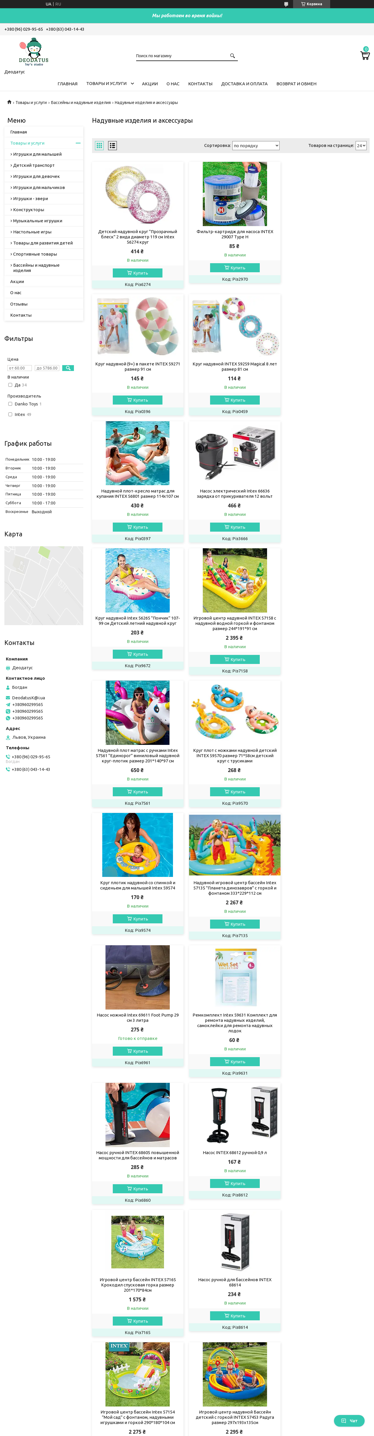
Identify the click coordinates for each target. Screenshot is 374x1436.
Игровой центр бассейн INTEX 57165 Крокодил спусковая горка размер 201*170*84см (231, 903)
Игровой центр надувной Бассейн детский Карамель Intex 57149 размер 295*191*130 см (325, 1036)
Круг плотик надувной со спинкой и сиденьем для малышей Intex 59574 (230, 631)
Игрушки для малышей (37, 154)
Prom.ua (213, 1425)
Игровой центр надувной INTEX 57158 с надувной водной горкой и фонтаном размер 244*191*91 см (230, 496)
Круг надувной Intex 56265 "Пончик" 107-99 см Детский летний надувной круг (136, 496)
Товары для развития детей (43, 242)
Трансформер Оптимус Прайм (133, 1364)
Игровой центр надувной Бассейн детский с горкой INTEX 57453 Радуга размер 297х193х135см (231, 1036)
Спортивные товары (35, 254)
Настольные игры (32, 231)
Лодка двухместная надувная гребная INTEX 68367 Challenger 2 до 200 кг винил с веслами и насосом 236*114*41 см (136, 1171)
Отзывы (18, 303)
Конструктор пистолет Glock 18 (135, 1340)
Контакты (200, 83)
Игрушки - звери (30, 198)
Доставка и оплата (244, 83)
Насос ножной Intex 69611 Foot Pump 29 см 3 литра (136, 763)
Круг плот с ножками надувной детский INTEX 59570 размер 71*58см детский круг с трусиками (136, 633)
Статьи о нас (208, 1364)
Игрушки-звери (25, 1356)
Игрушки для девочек (36, 176)
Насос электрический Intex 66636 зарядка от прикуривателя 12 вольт (325, 366)
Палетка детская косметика (132, 1316)
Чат (349, 1420)
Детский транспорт (34, 165)
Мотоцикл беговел (122, 1348)
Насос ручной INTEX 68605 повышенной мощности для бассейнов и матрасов (325, 766)
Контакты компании (216, 1340)
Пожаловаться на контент (168, 1430)
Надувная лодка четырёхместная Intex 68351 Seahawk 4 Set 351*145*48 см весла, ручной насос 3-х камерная (325, 1168)
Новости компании (215, 1356)
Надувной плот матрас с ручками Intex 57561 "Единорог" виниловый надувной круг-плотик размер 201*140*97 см (325, 498)
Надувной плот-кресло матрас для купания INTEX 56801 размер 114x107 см (231, 366)
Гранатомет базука (122, 1324)
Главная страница (214, 1309)
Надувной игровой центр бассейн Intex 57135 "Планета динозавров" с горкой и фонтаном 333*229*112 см (325, 633)
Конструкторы (28, 209)
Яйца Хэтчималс (119, 1356)
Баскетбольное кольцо (127, 1332)
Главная (67, 83)
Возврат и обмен (296, 83)
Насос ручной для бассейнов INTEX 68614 (325, 901)
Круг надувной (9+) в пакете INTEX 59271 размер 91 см (325, 234)
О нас (173, 83)
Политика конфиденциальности (220, 1430)
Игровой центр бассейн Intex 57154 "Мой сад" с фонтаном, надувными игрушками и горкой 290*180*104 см (136, 1036)
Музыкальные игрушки (37, 220)
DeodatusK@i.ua (28, 697)
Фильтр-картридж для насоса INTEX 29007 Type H (231, 234)
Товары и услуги (106, 83)
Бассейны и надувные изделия (81, 102)
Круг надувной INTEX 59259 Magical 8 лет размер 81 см (136, 366)
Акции (150, 83)
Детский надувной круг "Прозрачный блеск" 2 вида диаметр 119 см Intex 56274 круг (136, 236)
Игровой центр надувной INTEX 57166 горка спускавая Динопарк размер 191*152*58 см (231, 1168)
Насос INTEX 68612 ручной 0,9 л (136, 898)
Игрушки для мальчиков (39, 187)
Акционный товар (121, 1309)
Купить (139, 272)
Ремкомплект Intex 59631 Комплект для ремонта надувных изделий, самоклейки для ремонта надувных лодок (231, 768)
